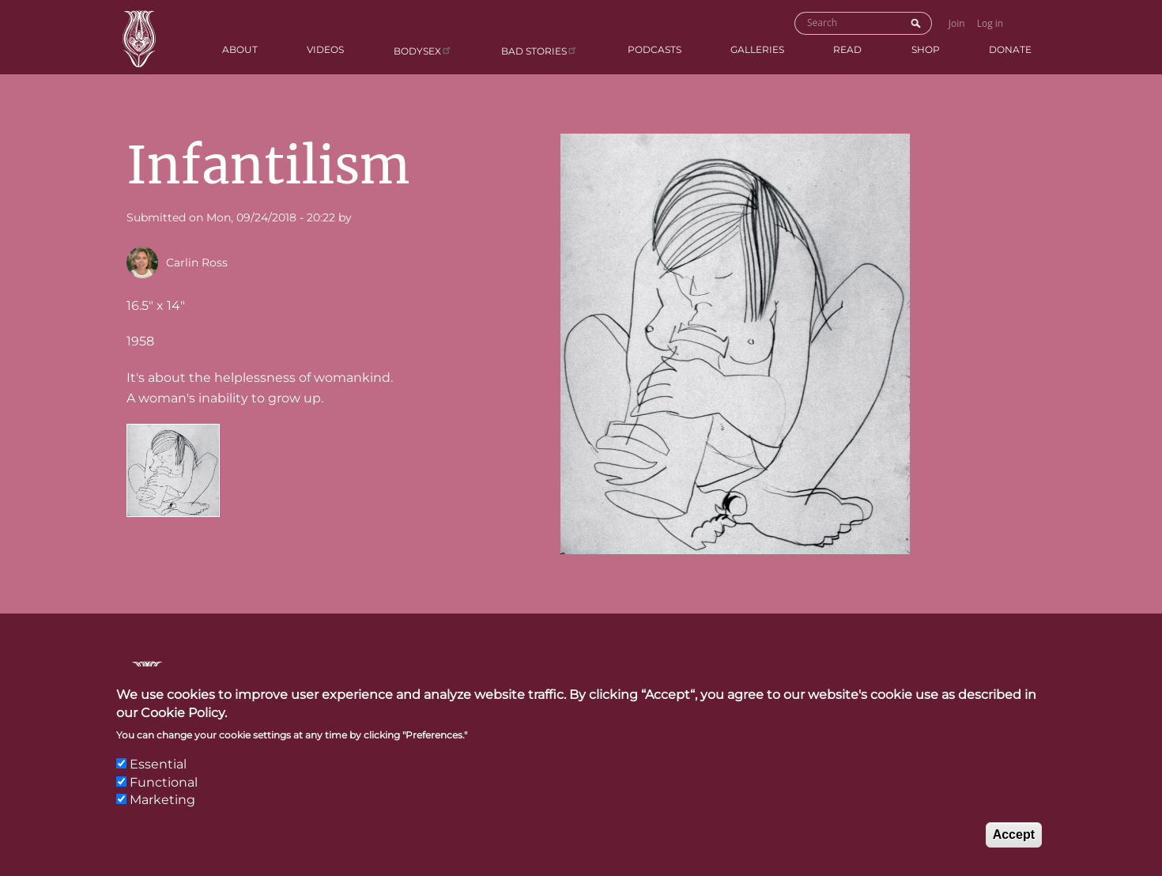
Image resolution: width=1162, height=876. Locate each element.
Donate (1010, 49)
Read (847, 49)
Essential (158, 764)
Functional (164, 783)
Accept (1014, 834)
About (240, 49)
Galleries (757, 49)
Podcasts (654, 49)
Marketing (162, 800)
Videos (325, 49)
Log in (990, 23)
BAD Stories (539, 50)
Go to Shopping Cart (1026, 22)
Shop (925, 49)
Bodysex (423, 50)
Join (957, 23)
